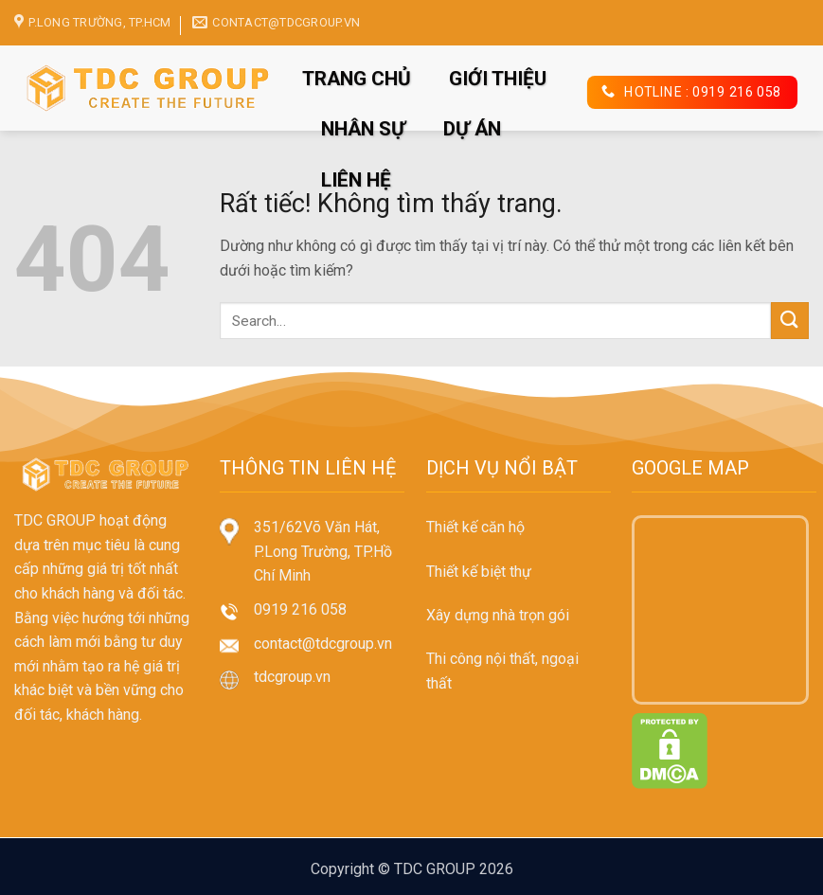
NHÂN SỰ (363, 128)
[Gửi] (790, 320)
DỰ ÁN (472, 128)
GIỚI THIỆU (497, 78)
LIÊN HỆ (356, 180)
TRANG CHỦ (356, 78)
